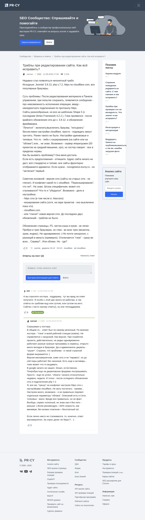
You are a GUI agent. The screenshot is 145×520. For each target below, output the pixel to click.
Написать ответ (87, 255)
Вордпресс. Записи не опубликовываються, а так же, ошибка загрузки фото (116, 145)
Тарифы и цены (109, 464)
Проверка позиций (112, 472)
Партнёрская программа (85, 497)
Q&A (77, 464)
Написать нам (108, 496)
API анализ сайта (82, 489)
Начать (114, 194)
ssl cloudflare (80, 248)
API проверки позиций (84, 493)
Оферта (105, 504)
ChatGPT (51, 479)
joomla (37, 248)
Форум (77, 468)
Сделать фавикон (54, 511)
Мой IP (50, 496)
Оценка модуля (113, 73)
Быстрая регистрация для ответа (43, 278)
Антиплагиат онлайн (56, 492)
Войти (49, 42)
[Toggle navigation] (139, 5)
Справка (106, 500)
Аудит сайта (52, 488)
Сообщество (25, 56)
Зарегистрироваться (31, 42)
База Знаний (80, 477)
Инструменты (108, 468)
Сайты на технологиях (84, 505)
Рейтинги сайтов (82, 501)
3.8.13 (59, 248)
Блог (77, 472)
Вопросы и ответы (42, 56)
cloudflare (68, 248)
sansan (30, 74)
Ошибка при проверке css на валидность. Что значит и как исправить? (114, 112)
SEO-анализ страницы (57, 468)
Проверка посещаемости (58, 483)
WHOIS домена (53, 500)
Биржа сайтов (108, 477)
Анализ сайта (113, 171)
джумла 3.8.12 (48, 248)
